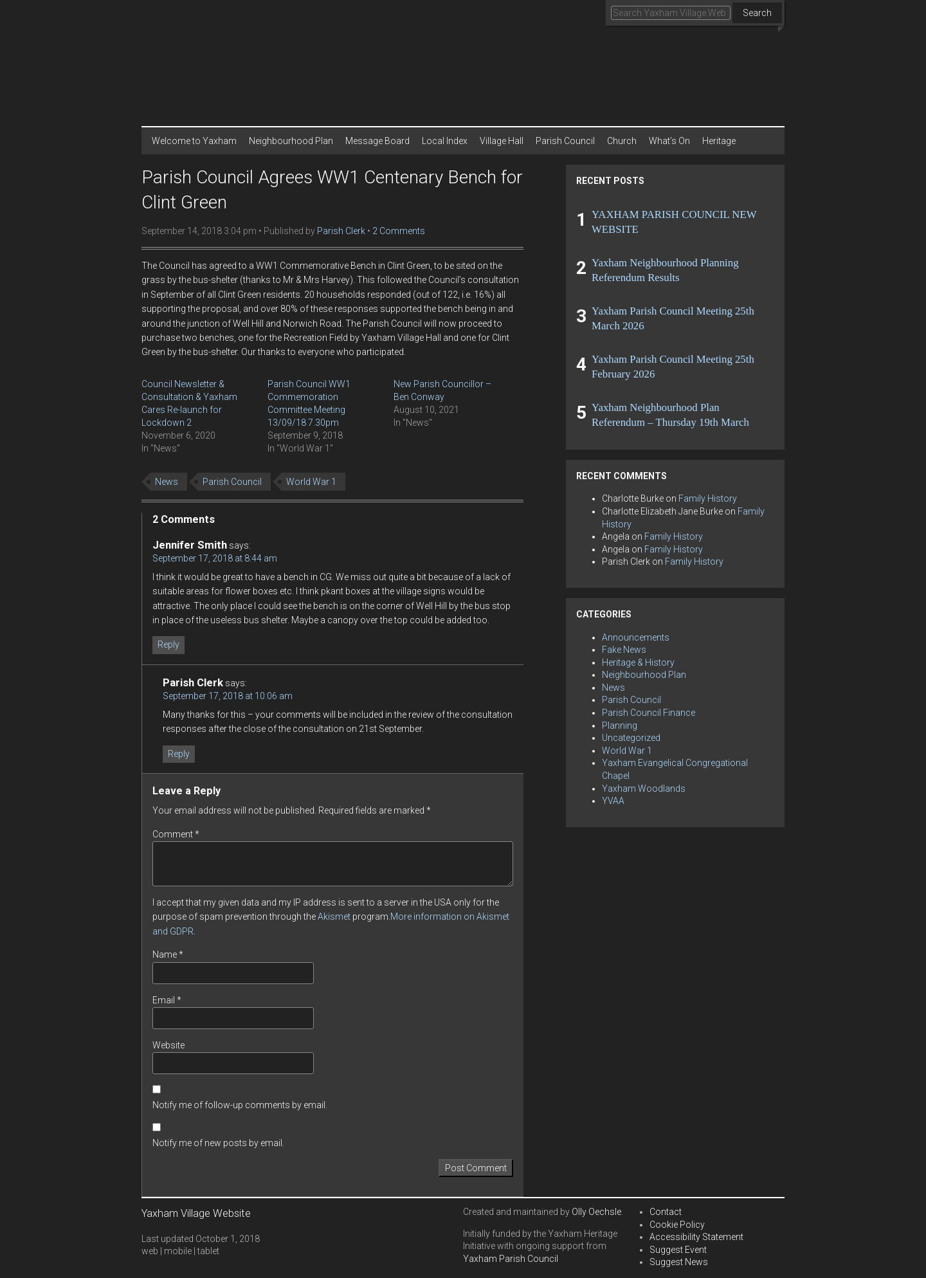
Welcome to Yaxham (194, 141)
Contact (665, 1212)
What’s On (669, 141)
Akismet (334, 916)
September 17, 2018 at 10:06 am (228, 696)
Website (168, 1045)
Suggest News (678, 1262)
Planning (619, 725)
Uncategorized (631, 738)
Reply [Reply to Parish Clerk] (179, 754)
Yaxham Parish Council (510, 1259)
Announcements (635, 637)
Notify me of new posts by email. (218, 1143)
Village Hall (501, 141)
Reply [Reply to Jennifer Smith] (168, 644)
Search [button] (757, 13)
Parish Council (565, 141)
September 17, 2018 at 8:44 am (214, 558)
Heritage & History (638, 662)
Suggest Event (678, 1250)
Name (167, 954)
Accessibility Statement (696, 1237)
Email (166, 1000)
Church (622, 141)
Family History (707, 498)
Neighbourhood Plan (291, 141)
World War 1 (311, 482)
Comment (175, 834)
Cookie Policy (677, 1224)
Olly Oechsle (596, 1212)
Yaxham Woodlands (643, 788)
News (166, 482)
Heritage (719, 141)
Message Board (377, 141)
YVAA (613, 801)
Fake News (624, 649)
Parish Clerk (341, 231)
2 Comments (398, 231)
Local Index (445, 141)
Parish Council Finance (648, 712)
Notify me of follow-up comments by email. (239, 1105)
